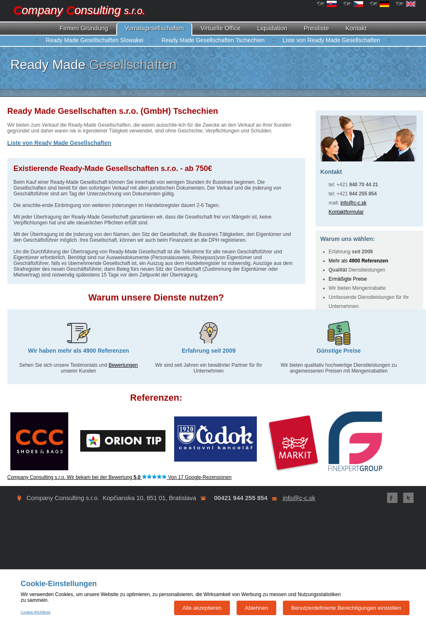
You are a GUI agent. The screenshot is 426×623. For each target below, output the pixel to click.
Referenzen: (156, 397)
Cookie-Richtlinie (35, 612)
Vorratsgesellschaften (154, 27)
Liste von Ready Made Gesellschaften (331, 40)
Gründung (84, 27)
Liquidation (272, 27)
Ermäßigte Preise (348, 279)
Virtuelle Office (221, 27)
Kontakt (355, 27)
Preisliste (316, 27)
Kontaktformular (346, 212)
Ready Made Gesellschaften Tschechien (213, 40)
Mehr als (358, 261)
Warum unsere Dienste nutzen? (156, 297)
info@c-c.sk (353, 203)
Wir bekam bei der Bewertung (119, 477)
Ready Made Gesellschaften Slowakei (95, 40)
